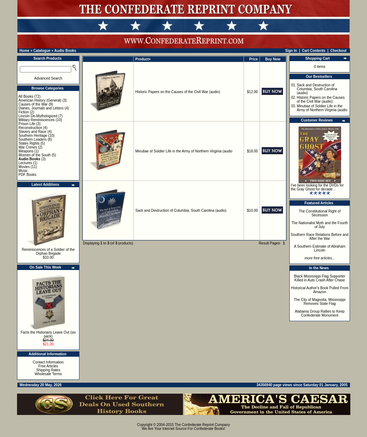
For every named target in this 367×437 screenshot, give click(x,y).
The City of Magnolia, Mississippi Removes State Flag (320, 302)
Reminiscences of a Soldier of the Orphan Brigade (48, 251)
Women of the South (34, 155)
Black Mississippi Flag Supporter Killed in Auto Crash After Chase (319, 278)
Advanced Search (48, 78)
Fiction (23, 112)
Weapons (25, 151)
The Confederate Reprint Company (202, 425)
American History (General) (39, 100)
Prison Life (26, 124)
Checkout (338, 51)
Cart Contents (314, 51)
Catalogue (41, 51)
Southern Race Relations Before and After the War (320, 237)
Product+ (143, 59)
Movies (24, 167)
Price (253, 59)
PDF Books (27, 175)
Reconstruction (30, 128)
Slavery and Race (32, 132)
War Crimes (27, 147)
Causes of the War (33, 104)
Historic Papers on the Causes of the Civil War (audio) (177, 92)
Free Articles (48, 366)
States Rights (28, 143)
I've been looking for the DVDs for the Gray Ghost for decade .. (317, 187)
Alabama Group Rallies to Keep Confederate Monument (319, 313)
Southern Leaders (32, 139)
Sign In (291, 51)
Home (24, 51)
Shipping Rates (48, 370)
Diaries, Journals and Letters (40, 108)
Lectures (25, 163)
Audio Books (65, 51)
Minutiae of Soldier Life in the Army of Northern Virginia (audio (184, 151)
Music (23, 171)
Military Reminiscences (36, 120)
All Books (25, 96)
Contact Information (48, 362)
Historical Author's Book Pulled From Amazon (320, 290)
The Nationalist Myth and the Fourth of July (319, 225)
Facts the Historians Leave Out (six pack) (48, 334)
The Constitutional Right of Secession (320, 213)
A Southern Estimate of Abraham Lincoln (319, 248)
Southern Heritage (32, 135)
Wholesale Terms (48, 374)
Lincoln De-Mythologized (37, 116)
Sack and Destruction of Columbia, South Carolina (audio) (181, 210)
